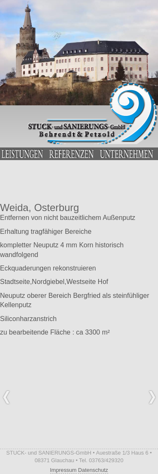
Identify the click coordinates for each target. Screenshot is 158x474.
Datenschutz (93, 470)
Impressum (63, 470)
